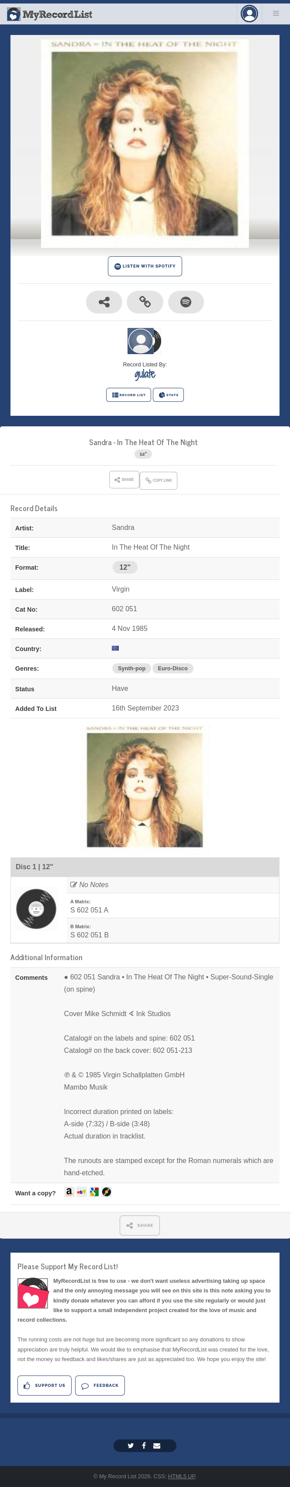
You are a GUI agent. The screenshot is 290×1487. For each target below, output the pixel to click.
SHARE (140, 1225)
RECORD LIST (128, 395)
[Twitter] (132, 1445)
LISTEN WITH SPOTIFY (145, 266)
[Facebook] (145, 1445)
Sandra (100, 441)
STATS (168, 395)
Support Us (44, 1385)
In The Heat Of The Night (157, 441)
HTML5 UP (181, 1476)
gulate (145, 374)
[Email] (157, 1445)
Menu (276, 13)
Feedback (99, 1385)
